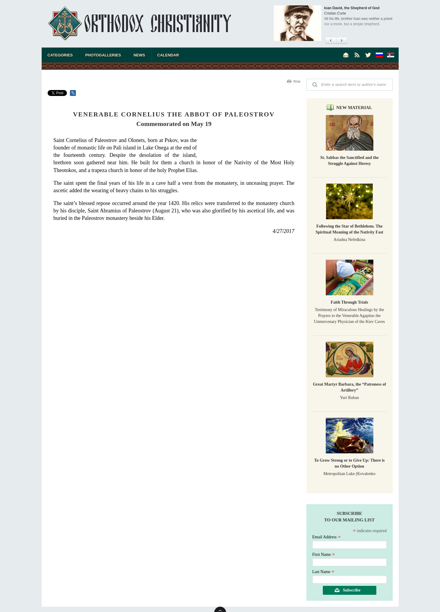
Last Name (323, 572)
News (139, 55)
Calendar (168, 55)
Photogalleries (103, 55)
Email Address (326, 537)
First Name (323, 554)
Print (296, 81)
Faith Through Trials (349, 302)
